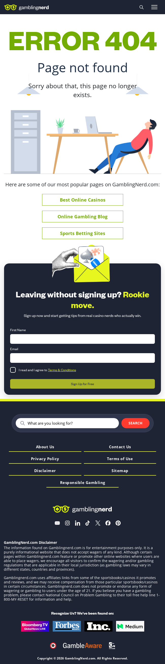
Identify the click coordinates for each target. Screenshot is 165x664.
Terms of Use (120, 459)
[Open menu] (154, 7)
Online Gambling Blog (82, 216)
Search (135, 423)
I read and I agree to (47, 369)
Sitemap (120, 471)
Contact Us (120, 447)
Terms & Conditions (62, 369)
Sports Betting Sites (82, 233)
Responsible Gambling (82, 483)
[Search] (71, 423)
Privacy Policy (45, 459)
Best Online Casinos (82, 200)
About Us (45, 447)
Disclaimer (45, 471)
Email (14, 348)
